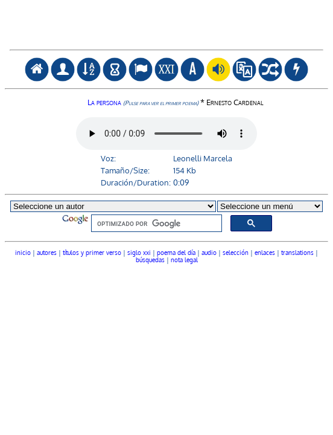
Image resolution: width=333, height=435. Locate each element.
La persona (142, 102)
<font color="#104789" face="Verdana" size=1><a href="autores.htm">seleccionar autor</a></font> (166, 218)
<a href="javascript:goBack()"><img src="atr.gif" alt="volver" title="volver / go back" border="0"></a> (166, 44)
